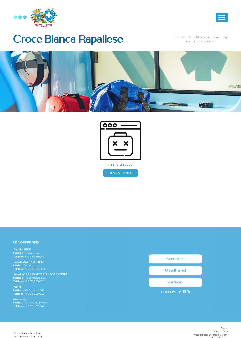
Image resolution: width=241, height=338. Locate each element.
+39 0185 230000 (34, 284)
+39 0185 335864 (34, 333)
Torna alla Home (120, 173)
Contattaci (175, 287)
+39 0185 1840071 (35, 296)
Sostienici (175, 310)
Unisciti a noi (175, 298)
